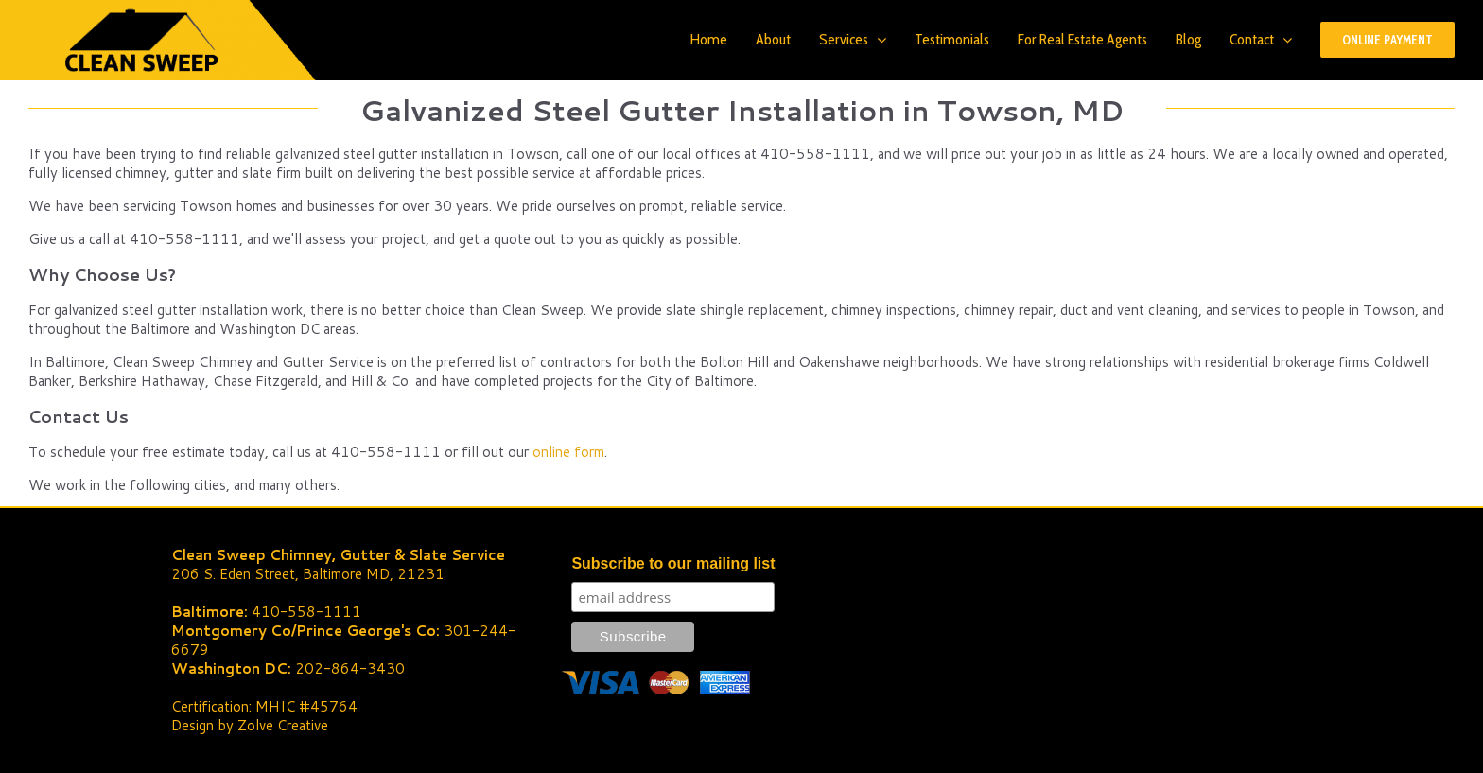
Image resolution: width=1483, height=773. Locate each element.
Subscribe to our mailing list (673, 563)
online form (568, 452)
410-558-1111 (306, 612)
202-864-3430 (350, 668)
